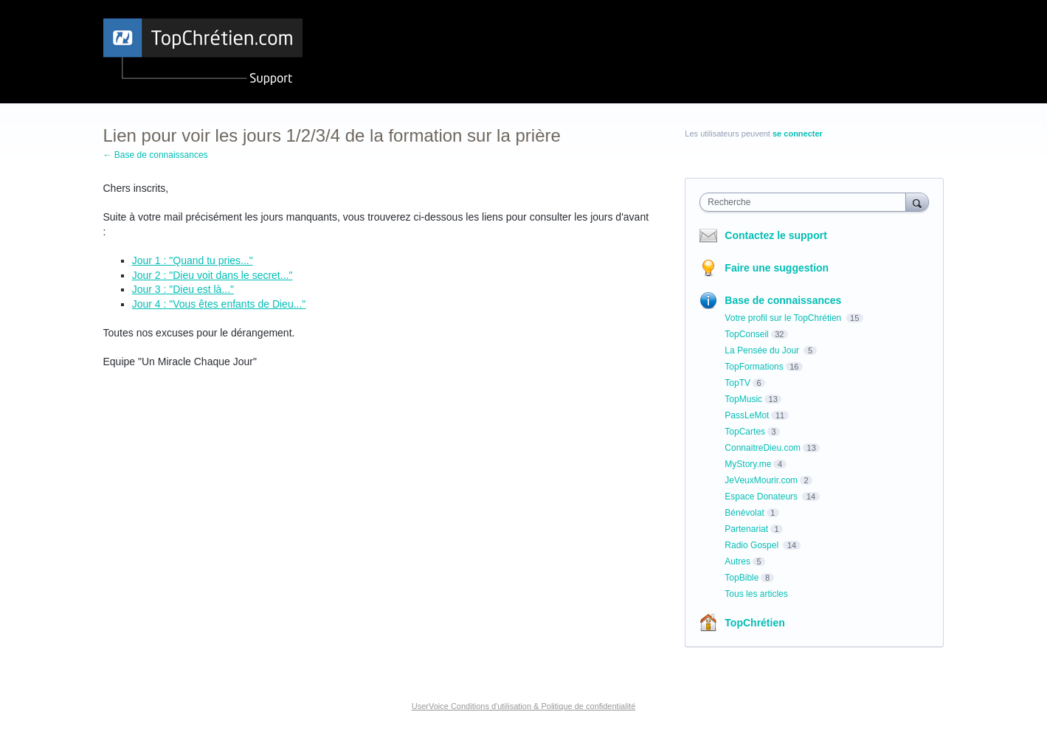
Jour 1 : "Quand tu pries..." (192, 260)
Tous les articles (756, 594)
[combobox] (806, 202)
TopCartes (745, 431)
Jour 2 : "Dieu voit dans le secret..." (212, 275)
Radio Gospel (753, 545)
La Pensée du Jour (763, 350)
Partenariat (746, 529)
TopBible (742, 578)
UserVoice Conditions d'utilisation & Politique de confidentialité (524, 706)
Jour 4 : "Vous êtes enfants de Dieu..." (219, 304)
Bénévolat (744, 513)
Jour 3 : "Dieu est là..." (183, 289)
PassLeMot (747, 415)
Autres (737, 561)
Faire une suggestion (777, 268)
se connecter (798, 133)
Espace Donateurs (762, 496)
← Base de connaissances (155, 155)
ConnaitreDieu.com (763, 448)
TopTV (737, 383)
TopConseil (746, 334)
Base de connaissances (783, 300)
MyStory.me (748, 464)
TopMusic (743, 399)
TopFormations (754, 367)
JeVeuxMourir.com (761, 480)
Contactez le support (775, 235)
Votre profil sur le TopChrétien (784, 318)
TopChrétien (754, 623)
